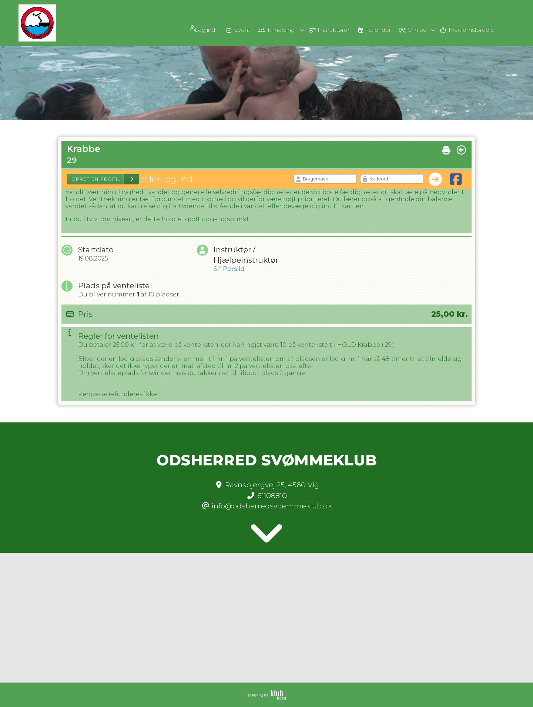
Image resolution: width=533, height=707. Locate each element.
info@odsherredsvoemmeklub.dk (272, 505)
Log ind (175, 28)
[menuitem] (178, 28)
